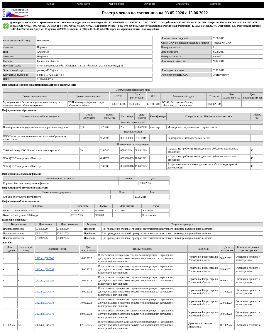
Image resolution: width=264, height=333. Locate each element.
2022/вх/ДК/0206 (44, 258)
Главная (50, 3)
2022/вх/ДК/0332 (44, 269)
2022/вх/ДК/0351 (44, 280)
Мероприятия (116, 3)
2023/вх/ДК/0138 (44, 302)
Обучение (149, 3)
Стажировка (182, 3)
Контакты (215, 3)
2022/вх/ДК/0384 (44, 291)
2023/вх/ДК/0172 (44, 313)
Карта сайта (83, 3)
